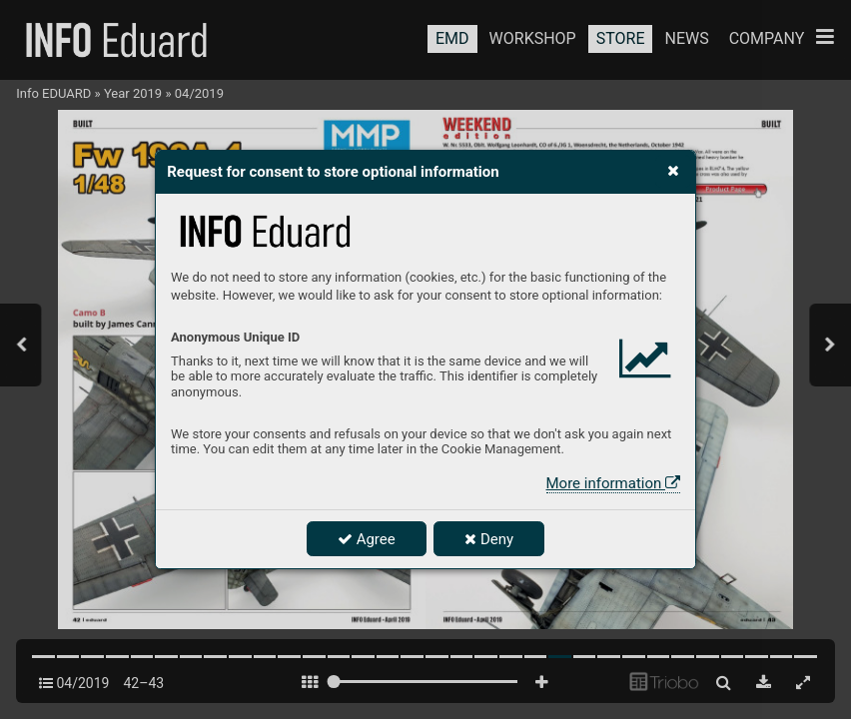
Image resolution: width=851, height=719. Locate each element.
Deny (488, 539)
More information (613, 483)
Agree (367, 539)
